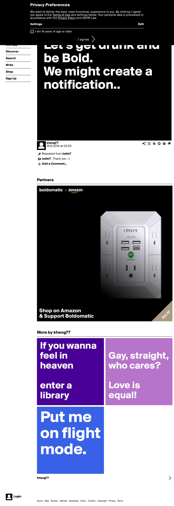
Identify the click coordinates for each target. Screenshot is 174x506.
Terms (120, 501)
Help (46, 501)
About (40, 501)
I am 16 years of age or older (53, 31)
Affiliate (63, 501)
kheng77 (53, 143)
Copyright (102, 501)
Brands (54, 501)
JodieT (66, 153)
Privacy (112, 501)
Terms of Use (61, 15)
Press (83, 501)
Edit (141, 24)
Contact (91, 501)
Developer (74, 501)
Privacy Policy (67, 18)
